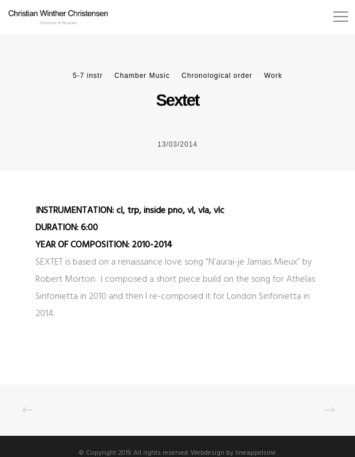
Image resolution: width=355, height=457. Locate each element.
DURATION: (58, 227)
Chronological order (217, 76)
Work (273, 76)
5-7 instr (87, 76)
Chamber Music (142, 76)
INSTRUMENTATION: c (78, 210)
